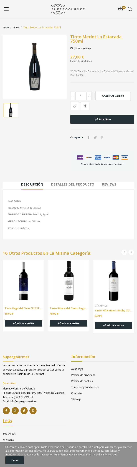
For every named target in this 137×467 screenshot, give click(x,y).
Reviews (109, 184)
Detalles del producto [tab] (72, 184)
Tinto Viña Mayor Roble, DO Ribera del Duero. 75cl (113, 310)
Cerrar (14, 460)
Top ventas (9, 433)
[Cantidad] (81, 96)
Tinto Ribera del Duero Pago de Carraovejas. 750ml (68, 308)
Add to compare (85, 106)
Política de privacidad (83, 375)
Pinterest (102, 137)
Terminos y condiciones (85, 387)
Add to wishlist (74, 106)
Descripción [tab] (32, 184)
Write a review (82, 48)
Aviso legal (77, 369)
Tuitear (95, 137)
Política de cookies (82, 381)
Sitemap (76, 399)
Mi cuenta (8, 439)
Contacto (76, 393)
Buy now (102, 119)
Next (131, 252)
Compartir (88, 137)
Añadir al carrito (113, 95)
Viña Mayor (101, 306)
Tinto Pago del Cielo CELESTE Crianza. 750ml (23, 308)
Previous (124, 252)
